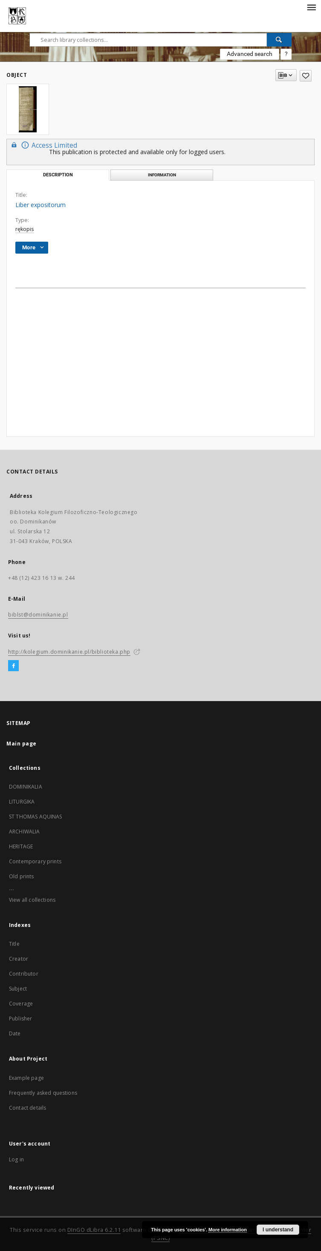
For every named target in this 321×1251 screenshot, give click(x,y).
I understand (278, 1230)
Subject (18, 988)
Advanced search (249, 53)
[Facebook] (13, 666)
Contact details (27, 1107)
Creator (18, 958)
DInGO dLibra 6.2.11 (94, 1229)
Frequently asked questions (43, 1092)
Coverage (21, 1003)
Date (15, 1033)
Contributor (23, 973)
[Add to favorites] (306, 76)
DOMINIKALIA (25, 786)
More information (227, 1229)
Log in (16, 1159)
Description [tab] (58, 175)
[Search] (279, 40)
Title (14, 943)
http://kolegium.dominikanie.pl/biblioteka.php (69, 651)
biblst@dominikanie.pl (38, 614)
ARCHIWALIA (24, 831)
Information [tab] (162, 174)
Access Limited (43, 145)
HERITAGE (21, 846)
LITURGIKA (22, 801)
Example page (26, 1077)
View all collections (32, 899)
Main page (21, 743)
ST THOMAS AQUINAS (35, 816)
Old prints (21, 876)
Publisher (20, 1018)
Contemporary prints (35, 861)
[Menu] (311, 7)
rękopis (24, 229)
